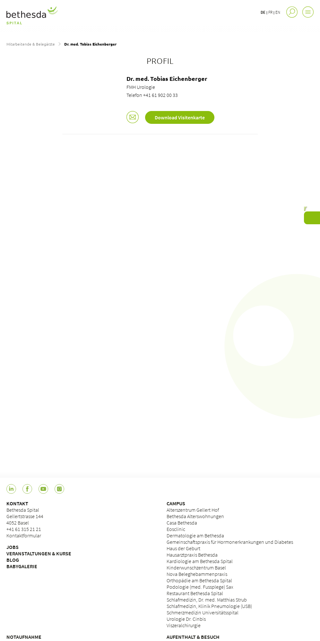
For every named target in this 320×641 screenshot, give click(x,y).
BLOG (12, 560)
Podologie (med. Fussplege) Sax (200, 587)
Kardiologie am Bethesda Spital (200, 561)
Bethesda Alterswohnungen (195, 516)
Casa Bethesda (182, 522)
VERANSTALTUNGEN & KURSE (38, 553)
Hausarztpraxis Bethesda (192, 554)
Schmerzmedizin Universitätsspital (202, 612)
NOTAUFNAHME (23, 637)
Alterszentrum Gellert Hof (193, 510)
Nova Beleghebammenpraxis (197, 574)
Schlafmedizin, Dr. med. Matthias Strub (207, 599)
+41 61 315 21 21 (23, 529)
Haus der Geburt (183, 548)
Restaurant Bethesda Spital (195, 593)
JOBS (12, 547)
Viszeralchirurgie (184, 625)
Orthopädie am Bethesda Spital (199, 580)
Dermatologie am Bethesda (195, 535)
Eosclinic (176, 529)
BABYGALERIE (21, 566)
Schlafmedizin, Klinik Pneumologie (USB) (209, 606)
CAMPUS (176, 503)
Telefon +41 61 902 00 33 (152, 95)
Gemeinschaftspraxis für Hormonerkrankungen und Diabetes (230, 542)
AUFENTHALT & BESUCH (193, 637)
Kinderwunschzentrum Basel (196, 567)
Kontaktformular (23, 535)
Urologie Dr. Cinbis (186, 619)
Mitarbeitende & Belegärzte (30, 44)
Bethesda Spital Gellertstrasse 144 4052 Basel (24, 516)
